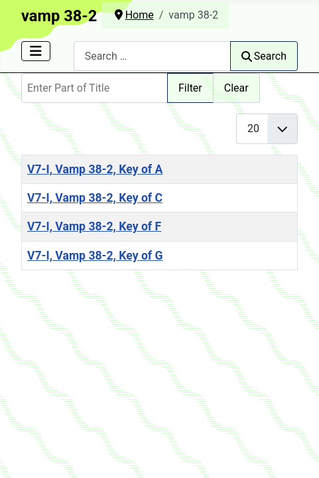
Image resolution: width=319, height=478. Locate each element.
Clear (236, 88)
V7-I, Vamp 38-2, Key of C (94, 197)
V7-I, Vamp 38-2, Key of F (94, 226)
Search (264, 56)
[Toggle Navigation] (35, 51)
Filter (190, 88)
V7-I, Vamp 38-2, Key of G (94, 255)
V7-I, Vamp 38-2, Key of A (94, 169)
